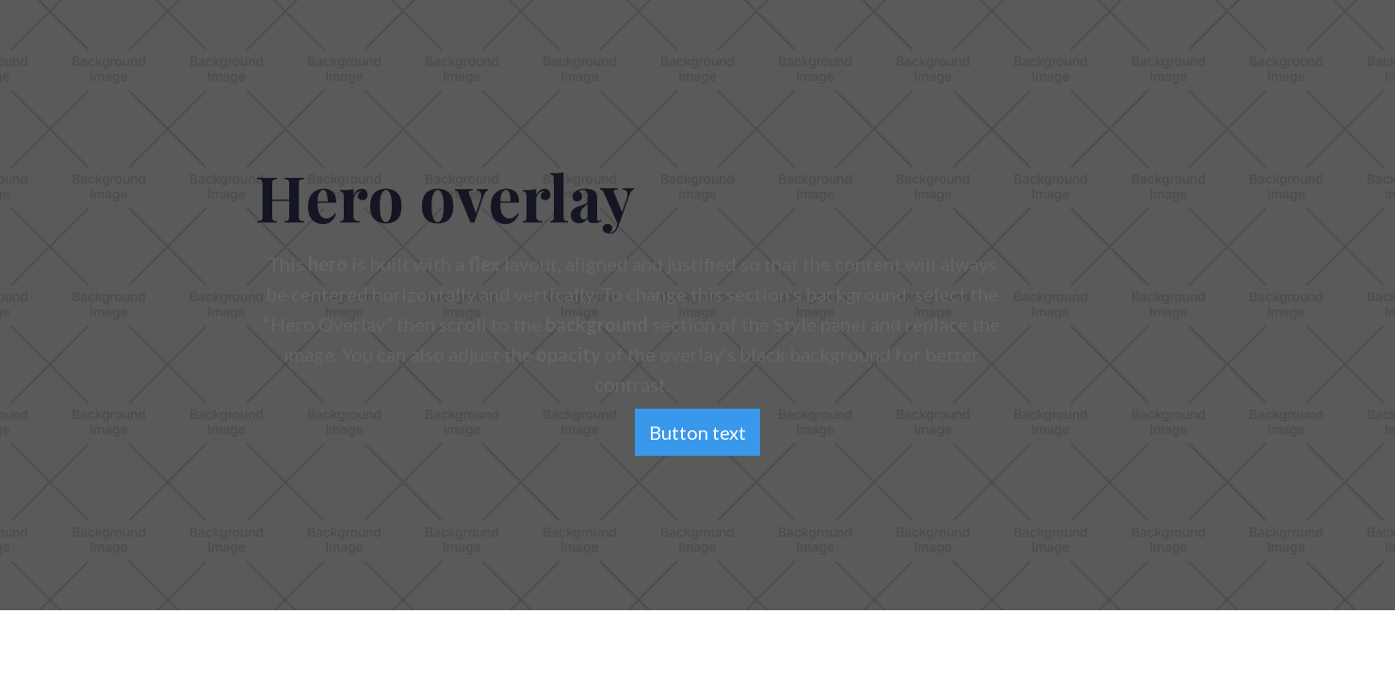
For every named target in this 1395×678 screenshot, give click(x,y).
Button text (697, 432)
